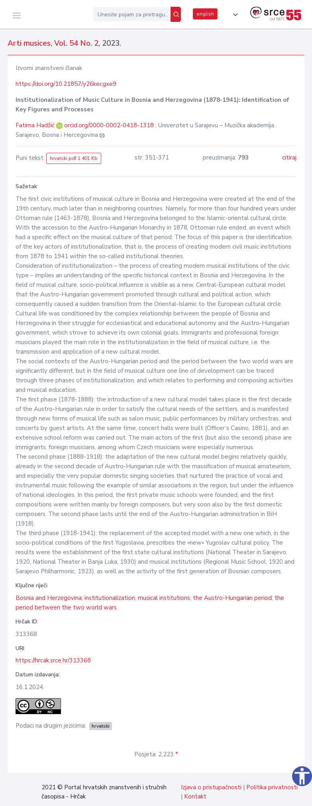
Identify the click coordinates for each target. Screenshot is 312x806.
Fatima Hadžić (36, 125)
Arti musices (29, 43)
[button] (234, 15)
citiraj (289, 158)
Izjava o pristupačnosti (211, 787)
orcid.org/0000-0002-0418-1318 (109, 125)
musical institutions (164, 598)
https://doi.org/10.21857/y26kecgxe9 (66, 84)
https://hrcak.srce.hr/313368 (53, 660)
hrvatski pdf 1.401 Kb (74, 158)
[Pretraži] (176, 14)
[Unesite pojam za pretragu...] (132, 14)
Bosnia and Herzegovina (49, 598)
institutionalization (109, 598)
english (205, 14)
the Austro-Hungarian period (232, 598)
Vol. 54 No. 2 (76, 43)
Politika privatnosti (272, 787)
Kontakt (195, 796)
